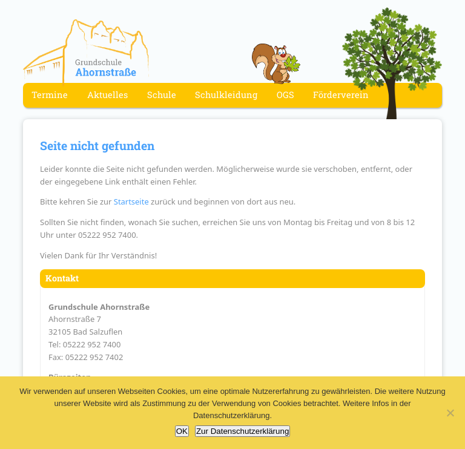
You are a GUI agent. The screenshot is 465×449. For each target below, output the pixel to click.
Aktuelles (107, 95)
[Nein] (450, 413)
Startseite (131, 201)
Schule (161, 95)
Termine (49, 95)
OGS (285, 95)
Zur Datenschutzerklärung (242, 431)
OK (182, 431)
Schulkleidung (226, 95)
